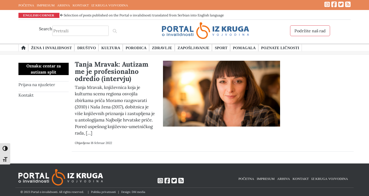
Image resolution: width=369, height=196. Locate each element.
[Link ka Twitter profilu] (341, 4)
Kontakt (26, 95)
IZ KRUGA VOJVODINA (109, 5)
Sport (221, 47)
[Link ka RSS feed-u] (348, 4)
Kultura (110, 47)
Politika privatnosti (103, 192)
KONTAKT (81, 5)
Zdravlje (162, 47)
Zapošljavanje (193, 47)
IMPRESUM (46, 5)
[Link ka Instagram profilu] (327, 4)
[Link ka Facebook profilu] (334, 4)
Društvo (86, 47)
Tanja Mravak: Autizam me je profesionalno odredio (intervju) (111, 71)
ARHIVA (63, 5)
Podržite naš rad (310, 30)
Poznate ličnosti (280, 47)
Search (45, 28)
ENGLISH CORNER (38, 15)
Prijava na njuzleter (36, 84)
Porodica (136, 47)
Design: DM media (133, 192)
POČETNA (26, 5)
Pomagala (244, 47)
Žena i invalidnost (51, 47)
